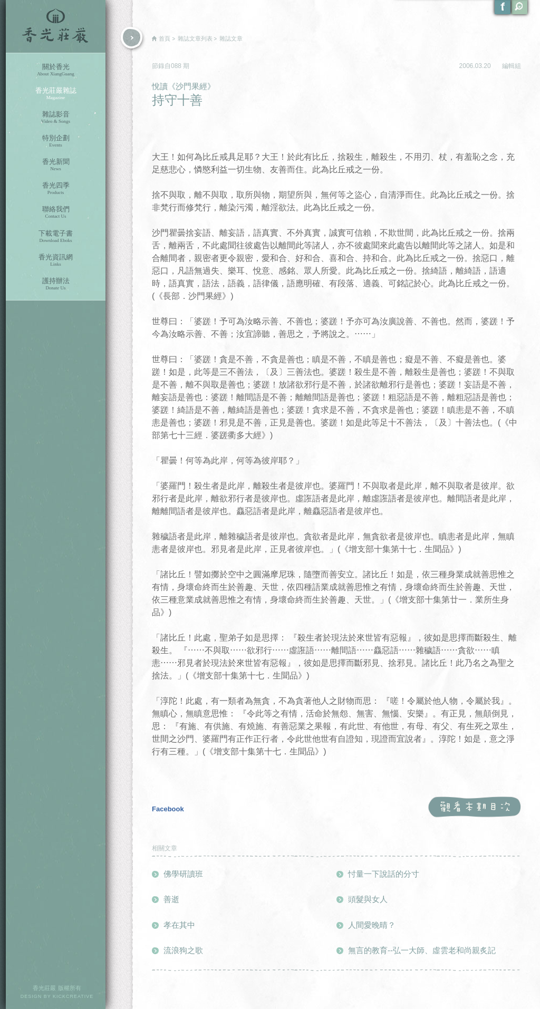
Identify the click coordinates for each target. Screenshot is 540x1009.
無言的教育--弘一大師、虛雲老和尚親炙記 (422, 950)
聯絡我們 (55, 212)
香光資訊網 (55, 260)
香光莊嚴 (55, 26)
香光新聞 (55, 165)
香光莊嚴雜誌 (55, 93)
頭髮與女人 (368, 899)
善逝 (171, 899)
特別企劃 (55, 141)
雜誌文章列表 (195, 38)
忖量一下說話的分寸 (383, 873)
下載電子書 (55, 236)
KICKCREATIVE (73, 996)
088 (177, 66)
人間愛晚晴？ (372, 924)
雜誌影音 (55, 117)
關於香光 (55, 70)
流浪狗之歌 (183, 950)
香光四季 (55, 188)
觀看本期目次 (474, 807)
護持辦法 (55, 284)
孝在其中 (179, 924)
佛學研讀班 (183, 873)
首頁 (164, 38)
